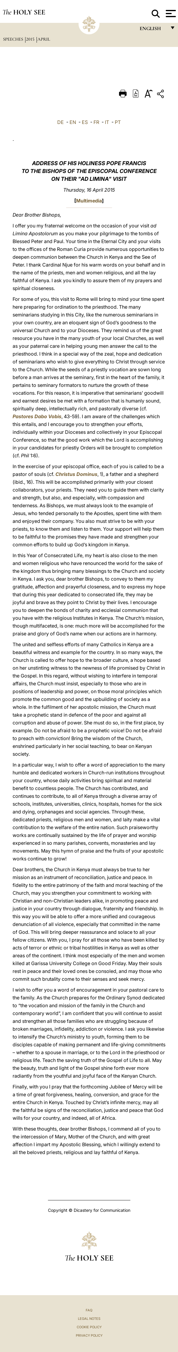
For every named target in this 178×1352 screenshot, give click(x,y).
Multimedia (89, 201)
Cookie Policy (89, 1327)
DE (60, 122)
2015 (31, 39)
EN (73, 122)
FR (96, 122)
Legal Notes (89, 1319)
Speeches (13, 39)
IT (107, 122)
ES (85, 122)
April (43, 39)
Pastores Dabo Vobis (37, 416)
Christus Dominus (76, 474)
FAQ (89, 1310)
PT (118, 122)
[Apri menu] (170, 13)
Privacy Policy (89, 1335)
